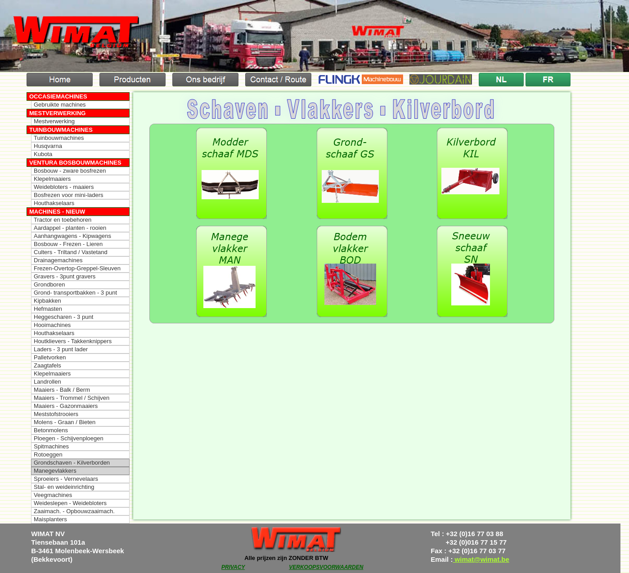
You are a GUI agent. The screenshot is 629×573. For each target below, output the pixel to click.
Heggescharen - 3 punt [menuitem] (63, 316)
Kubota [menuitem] (43, 154)
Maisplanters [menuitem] (50, 519)
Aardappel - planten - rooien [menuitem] (70, 227)
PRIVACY (233, 567)
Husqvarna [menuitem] (48, 146)
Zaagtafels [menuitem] (47, 365)
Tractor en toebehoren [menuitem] (62, 219)
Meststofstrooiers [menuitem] (56, 414)
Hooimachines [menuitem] (52, 325)
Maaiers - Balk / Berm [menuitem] (62, 389)
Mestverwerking (57, 113)
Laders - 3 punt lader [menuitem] (61, 349)
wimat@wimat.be (481, 559)
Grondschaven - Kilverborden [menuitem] (72, 462)
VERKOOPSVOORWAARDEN (326, 567)
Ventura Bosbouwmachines (75, 162)
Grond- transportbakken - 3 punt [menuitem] (75, 292)
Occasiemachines (58, 96)
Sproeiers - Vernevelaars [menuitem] (66, 478)
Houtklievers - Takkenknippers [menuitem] (73, 341)
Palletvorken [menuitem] (50, 357)
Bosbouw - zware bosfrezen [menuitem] (70, 170)
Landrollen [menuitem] (47, 381)
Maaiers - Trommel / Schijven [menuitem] (71, 397)
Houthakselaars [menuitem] (54, 203)
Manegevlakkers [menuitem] (55, 470)
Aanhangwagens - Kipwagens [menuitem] (72, 236)
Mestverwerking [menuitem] (54, 121)
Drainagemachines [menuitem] (58, 260)
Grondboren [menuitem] (49, 284)
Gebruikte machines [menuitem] (60, 104)
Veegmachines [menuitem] (53, 495)
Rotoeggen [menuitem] (48, 454)
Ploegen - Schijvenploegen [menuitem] (68, 438)
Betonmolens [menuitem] (51, 430)
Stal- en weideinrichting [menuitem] (64, 486)
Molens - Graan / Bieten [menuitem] (64, 422)
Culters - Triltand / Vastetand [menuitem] (71, 252)
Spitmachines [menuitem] (51, 446)
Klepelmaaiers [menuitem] (52, 178)
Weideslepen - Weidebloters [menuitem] (70, 503)
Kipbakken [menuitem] (47, 300)
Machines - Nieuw (57, 211)
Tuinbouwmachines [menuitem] (59, 137)
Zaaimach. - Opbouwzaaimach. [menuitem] (74, 511)
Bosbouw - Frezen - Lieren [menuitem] (68, 244)
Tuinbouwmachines (61, 129)
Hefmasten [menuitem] (48, 308)
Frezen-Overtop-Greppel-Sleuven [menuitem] (77, 268)
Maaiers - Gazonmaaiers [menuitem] (66, 406)
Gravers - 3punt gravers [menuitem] (64, 276)
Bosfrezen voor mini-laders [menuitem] (68, 195)
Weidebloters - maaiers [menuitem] (64, 187)
